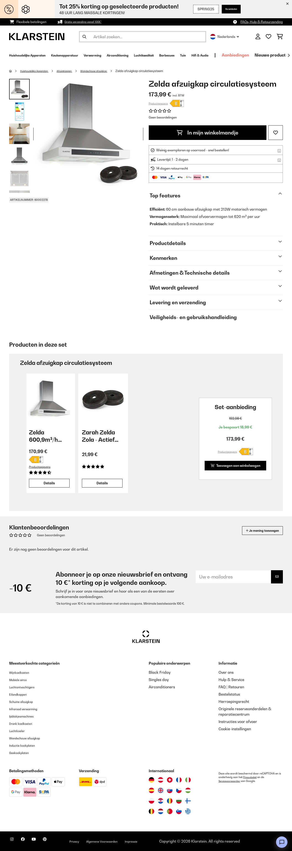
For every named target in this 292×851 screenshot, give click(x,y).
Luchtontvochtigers (25, 687)
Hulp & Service (231, 679)
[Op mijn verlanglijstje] (275, 132)
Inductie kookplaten (26, 745)
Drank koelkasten (24, 723)
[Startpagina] (15, 71)
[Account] (258, 37)
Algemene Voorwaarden (125, 841)
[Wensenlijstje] (268, 37)
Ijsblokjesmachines (25, 716)
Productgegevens (158, 103)
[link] (50, 398)
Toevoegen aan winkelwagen (231, 466)
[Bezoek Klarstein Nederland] (160, 811)
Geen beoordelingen (163, 117)
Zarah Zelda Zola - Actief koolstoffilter (99, 436)
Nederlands (224, 36)
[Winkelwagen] (280, 37)
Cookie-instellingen (235, 729)
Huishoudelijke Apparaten (39, 71)
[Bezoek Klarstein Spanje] (151, 790)
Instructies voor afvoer (238, 721)
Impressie (161, 841)
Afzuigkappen (75, 71)
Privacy (90, 841)
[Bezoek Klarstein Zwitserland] (169, 780)
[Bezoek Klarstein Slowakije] (169, 790)
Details (49, 483)
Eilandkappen (21, 694)
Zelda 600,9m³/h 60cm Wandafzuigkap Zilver (50, 436)
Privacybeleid (251, 777)
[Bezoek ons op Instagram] (13, 842)
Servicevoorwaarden (232, 780)
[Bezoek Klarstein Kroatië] (160, 801)
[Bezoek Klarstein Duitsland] (151, 780)
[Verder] (288, 55)
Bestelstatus (229, 694)
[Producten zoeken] (142, 36)
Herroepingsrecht (234, 701)
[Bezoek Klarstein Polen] (151, 801)
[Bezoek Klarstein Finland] (188, 801)
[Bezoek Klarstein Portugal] (169, 811)
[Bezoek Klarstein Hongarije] (188, 790)
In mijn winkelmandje (207, 133)
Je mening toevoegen (256, 530)
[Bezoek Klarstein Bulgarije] (179, 801)
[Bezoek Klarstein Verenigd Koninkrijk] (160, 790)
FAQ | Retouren (231, 687)
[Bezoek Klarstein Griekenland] (188, 811)
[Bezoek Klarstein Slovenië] (179, 811)
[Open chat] (281, 842)
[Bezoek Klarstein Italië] (188, 780)
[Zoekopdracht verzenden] (84, 36)
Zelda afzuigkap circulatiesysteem (160, 71)
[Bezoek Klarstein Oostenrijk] (160, 780)
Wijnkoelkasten (22, 672)
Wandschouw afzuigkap (111, 71)
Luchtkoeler (19, 730)
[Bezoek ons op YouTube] (42, 842)
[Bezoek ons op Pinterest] (57, 842)
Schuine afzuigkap (25, 701)
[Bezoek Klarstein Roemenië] (169, 801)
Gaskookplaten (22, 752)
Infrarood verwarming (28, 709)
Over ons (226, 672)
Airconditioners (162, 687)
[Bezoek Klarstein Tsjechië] (179, 790)
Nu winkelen (227, 9)
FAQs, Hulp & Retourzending (261, 22)
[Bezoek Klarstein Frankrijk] (179, 780)
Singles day (159, 679)
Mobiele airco (21, 679)
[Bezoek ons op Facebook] (28, 842)
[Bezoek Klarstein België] (151, 811)
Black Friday (159, 672)
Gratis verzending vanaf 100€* (87, 22)
